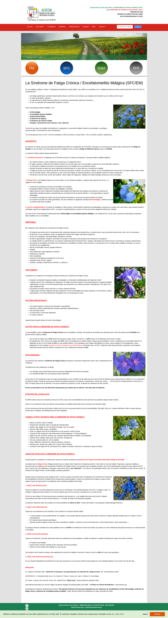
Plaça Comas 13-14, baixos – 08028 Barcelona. (75, 605)
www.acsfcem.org (77, 607)
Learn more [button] (119, 614)
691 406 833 (109, 605)
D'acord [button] (157, 614)
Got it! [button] (145, 614)
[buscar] (124, 27)
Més (94, 26)
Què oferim (40, 26)
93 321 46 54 (99, 605)
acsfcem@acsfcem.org (93, 607)
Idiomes (102, 26)
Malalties (62, 26)
